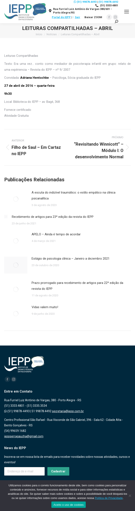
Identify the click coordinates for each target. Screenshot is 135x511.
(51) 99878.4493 (85, 1)
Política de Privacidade (109, 498)
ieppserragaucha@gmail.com (23, 436)
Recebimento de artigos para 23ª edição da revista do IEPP (53, 217)
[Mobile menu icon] (126, 11)
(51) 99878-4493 (17, 411)
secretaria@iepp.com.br (68, 411)
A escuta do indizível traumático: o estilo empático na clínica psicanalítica (73, 195)
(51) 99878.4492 (108, 1)
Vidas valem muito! (45, 307)
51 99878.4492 (41, 411)
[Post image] (15, 199)
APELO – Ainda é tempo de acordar (56, 234)
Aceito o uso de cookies (68, 504)
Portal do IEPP (61, 17)
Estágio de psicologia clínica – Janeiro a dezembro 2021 (71, 258)
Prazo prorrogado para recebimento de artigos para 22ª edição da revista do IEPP (77, 286)
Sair (76, 17)
